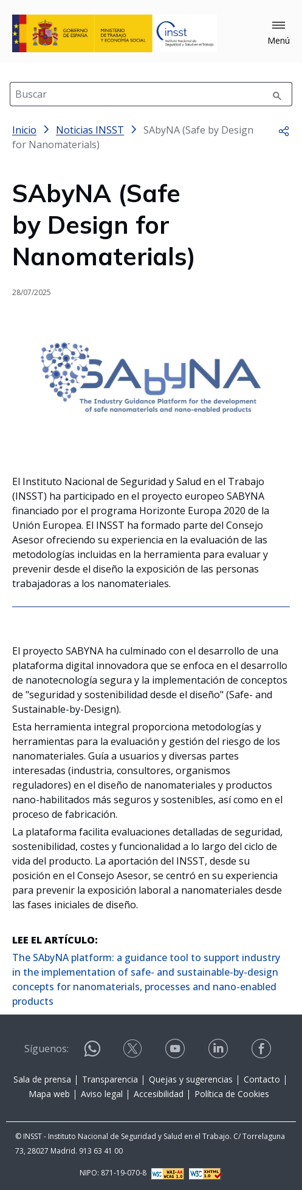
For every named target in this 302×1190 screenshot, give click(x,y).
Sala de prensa (42, 1079)
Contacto (262, 1079)
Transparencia (110, 1079)
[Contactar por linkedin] (219, 1049)
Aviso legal (102, 1094)
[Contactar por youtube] (176, 1049)
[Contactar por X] (133, 1049)
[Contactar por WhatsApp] (92, 1053)
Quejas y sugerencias (191, 1079)
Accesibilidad (159, 1094)
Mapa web (49, 1094)
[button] (278, 33)
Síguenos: (46, 1048)
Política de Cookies (231, 1094)
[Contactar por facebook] (262, 1049)
